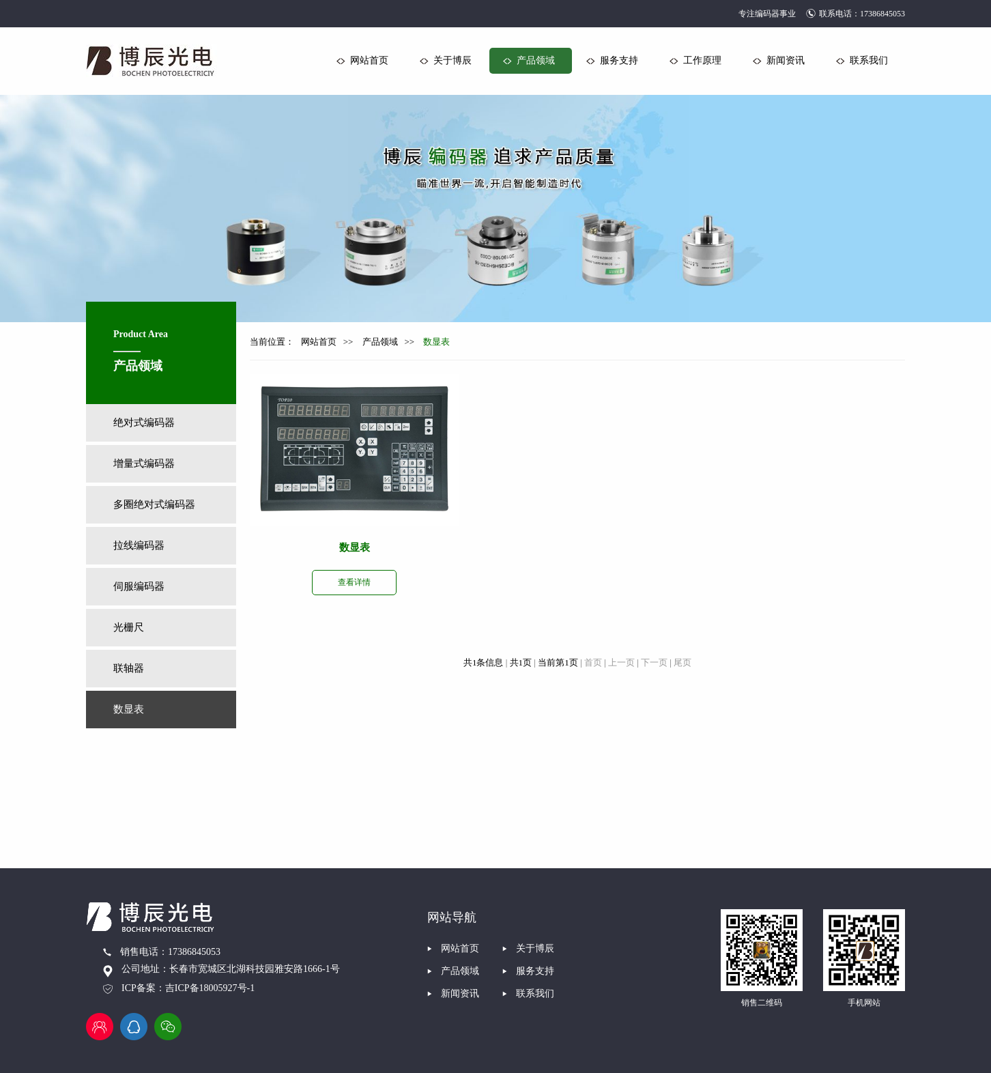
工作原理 (702, 60)
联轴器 (128, 668)
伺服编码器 (138, 586)
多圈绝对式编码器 (154, 504)
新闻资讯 (785, 60)
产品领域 (536, 60)
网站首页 (369, 60)
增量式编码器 (144, 463)
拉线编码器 (138, 545)
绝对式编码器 (144, 422)
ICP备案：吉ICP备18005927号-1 (188, 988)
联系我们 (869, 60)
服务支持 (619, 60)
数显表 (128, 709)
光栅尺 (128, 627)
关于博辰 (452, 60)
